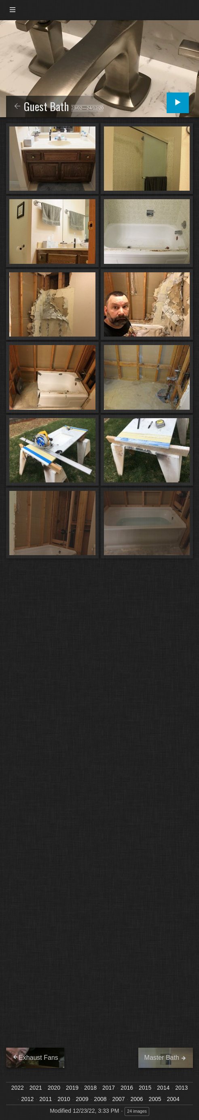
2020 (54, 1087)
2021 (36, 1087)
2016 (127, 1087)
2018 (90, 1087)
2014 (163, 1087)
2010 (63, 1099)
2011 (45, 1099)
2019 (72, 1087)
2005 (155, 1099)
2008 (100, 1099)
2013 (181, 1087)
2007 (118, 1099)
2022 (17, 1087)
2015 (145, 1087)
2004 (173, 1099)
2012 (27, 1099)
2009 (82, 1099)
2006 (136, 1099)
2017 (108, 1087)
